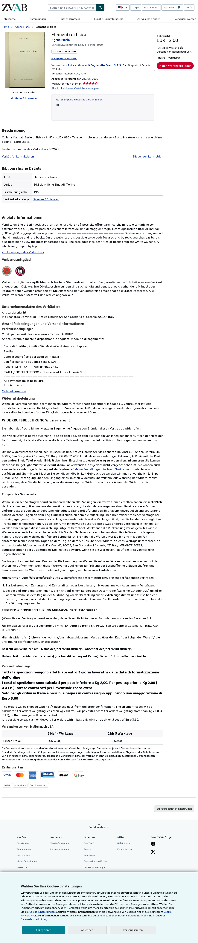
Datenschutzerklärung (95, 861)
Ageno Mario (22, 26)
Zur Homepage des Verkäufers (23, 252)
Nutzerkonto (151, 7)
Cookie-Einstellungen (42, 911)
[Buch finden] (100, 7)
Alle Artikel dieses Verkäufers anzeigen (75, 88)
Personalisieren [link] (133, 930)
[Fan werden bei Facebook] (153, 844)
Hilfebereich (123, 843)
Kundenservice (124, 849)
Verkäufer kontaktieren (18, 156)
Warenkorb (22, 867)
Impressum (89, 855)
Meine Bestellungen (27, 861)
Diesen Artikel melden (148, 156)
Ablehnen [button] (87, 930)
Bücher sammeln (70, 18)
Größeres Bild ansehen (24, 98)
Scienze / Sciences (46, 199)
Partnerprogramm (59, 849)
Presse (87, 849)
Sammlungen (38, 18)
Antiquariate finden (148, 18)
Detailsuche (9, 18)
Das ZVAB (89, 843)
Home (5, 26)
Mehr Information (14, 391)
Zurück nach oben (99, 827)
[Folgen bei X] (153, 852)
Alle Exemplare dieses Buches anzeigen (79, 99)
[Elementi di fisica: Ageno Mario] (25, 60)
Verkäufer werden (185, 18)
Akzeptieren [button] (43, 930)
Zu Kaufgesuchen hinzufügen (174, 808)
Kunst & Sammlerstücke (108, 18)
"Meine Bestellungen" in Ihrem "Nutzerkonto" (104, 469)
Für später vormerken (64, 58)
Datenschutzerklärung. (34, 919)
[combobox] (72, 7)
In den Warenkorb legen (175, 66)
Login (136, 7)
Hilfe (189, 7)
